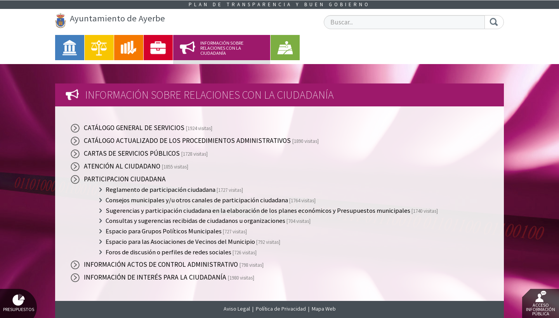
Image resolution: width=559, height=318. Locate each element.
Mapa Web (324, 308)
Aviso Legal (237, 308)
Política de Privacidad (281, 308)
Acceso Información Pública (540, 303)
